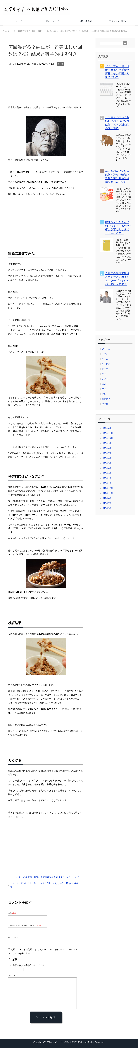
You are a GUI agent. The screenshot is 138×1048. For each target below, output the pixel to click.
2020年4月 (106, 468)
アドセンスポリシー (118, 21)
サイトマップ (52, 21)
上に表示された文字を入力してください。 (28, 965)
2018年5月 (106, 508)
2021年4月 (106, 428)
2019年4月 (106, 498)
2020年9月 (106, 443)
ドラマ (105, 369)
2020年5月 (106, 463)
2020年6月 (106, 458)
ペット (105, 374)
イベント (106, 354)
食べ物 (60, 64)
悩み (104, 384)
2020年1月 (106, 483)
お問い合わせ (85, 21)
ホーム (19, 21)
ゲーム (105, 359)
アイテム (106, 349)
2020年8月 (106, 448)
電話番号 (106, 399)
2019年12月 (107, 488)
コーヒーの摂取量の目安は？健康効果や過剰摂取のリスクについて (47, 877)
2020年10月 (107, 438)
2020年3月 (106, 473)
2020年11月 (107, 433)
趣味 (104, 394)
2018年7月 (106, 503)
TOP (23, 31)
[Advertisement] (45, 87)
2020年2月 (106, 478)
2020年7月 (106, 453)
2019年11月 (107, 493)
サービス (106, 364)
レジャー (106, 379)
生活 (104, 389)
